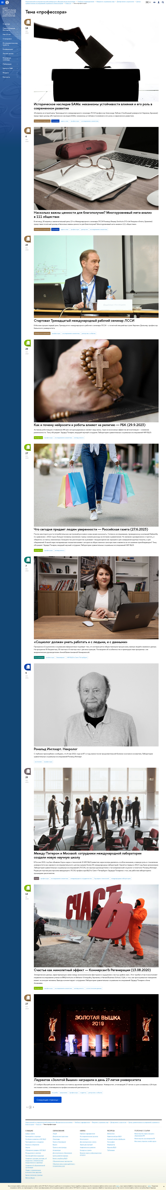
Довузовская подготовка (60, 1136)
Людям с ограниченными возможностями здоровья (33, 1171)
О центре (6, 24)
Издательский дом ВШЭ (114, 1136)
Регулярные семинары (7, 59)
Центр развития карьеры (60, 1156)
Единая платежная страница (33, 1175)
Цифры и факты (30, 1134)
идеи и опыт (64, 121)
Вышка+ (55, 1145)
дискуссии (84, 229)
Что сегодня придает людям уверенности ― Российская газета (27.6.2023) (91, 529)
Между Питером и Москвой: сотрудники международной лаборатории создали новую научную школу (87, 855)
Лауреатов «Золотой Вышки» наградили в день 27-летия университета (87, 1079)
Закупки (27, 1147)
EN (150, 2)
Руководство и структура (33, 1136)
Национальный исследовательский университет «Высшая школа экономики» (49, 1122)
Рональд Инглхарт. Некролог (55, 749)
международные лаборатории (121, 878)
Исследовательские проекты (10, 44)
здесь (117, 1186)
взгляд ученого (79, 438)
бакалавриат (60, 657)
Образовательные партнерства (62, 1161)
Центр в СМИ (8, 68)
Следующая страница (48, 1099)
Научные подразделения (87, 1134)
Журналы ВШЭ (111, 1147)
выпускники (63, 1093)
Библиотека (110, 1134)
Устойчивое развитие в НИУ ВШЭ (35, 1139)
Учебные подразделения (82, 1122)
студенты (83, 1093)
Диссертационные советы (88, 1142)
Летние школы (8, 54)
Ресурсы (6, 73)
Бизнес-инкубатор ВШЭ (60, 1158)
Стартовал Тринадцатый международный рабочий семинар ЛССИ (84, 320)
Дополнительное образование (62, 1153)
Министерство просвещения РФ (144, 1138)
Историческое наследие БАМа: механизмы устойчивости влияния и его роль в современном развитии (93, 106)
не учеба (55, 1093)
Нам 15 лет (7, 34)
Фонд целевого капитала (33, 1153)
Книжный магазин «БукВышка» (116, 1139)
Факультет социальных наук (100, 1122)
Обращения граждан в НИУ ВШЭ (35, 1150)
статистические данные (94, 988)
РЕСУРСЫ (111, 1131)
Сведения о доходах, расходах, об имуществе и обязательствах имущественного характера (36, 1161)
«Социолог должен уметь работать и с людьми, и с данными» (80, 641)
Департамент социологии (118, 1122)
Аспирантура (57, 1150)
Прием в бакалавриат (59, 1142)
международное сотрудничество (81, 878)
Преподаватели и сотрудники (34, 1142)
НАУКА (82, 1131)
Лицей (55, 1134)
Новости (38, 1124)
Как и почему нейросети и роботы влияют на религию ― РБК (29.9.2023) (89, 424)
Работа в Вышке (30, 1178)
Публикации (7, 64)
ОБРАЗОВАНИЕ (58, 1131)
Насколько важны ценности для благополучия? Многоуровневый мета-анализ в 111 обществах (93, 214)
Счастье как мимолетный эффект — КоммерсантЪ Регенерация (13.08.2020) (92, 970)
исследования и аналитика (89, 121)
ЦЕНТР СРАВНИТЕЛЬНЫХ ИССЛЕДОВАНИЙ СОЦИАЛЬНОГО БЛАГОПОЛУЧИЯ (9, 12)
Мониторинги (84, 1139)
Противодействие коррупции (34, 1156)
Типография (111, 1142)
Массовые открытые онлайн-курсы (145, 1141)
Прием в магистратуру (59, 1147)
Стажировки (7, 39)
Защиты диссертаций (86, 1145)
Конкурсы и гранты (85, 1150)
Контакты (6, 77)
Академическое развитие (87, 1147)
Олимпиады (56, 1139)
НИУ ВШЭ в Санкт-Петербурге (77, 657)
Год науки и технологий (101, 878)
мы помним (38, 762)
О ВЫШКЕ (29, 1131)
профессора (75, 121)
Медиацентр (111, 1145)
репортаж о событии (88, 333)
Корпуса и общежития (32, 1145)
